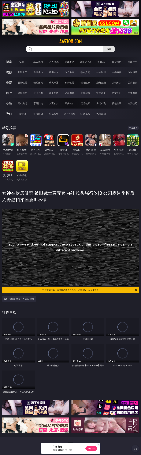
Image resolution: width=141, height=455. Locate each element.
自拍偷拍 (38, 72)
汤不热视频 (69, 113)
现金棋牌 (117, 61)
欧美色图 (54, 93)
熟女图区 (117, 93)
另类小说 (101, 103)
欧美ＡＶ (54, 72)
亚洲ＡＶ (22, 72)
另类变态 (132, 82)
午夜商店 (38, 113)
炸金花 (101, 61)
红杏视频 (85, 113)
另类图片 (132, 93)
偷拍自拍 (38, 82)
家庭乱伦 (38, 103)
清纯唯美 (101, 93)
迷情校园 (85, 103)
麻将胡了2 (85, 61)
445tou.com (70, 41)
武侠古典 (69, 103)
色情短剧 (101, 113)
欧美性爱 (69, 82)
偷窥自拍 (22, 93)
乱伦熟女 (117, 82)
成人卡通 (54, 82)
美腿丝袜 (85, 93)
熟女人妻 (85, 72)
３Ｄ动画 (69, 72)
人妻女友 (54, 103)
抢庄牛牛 (132, 61)
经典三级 (101, 82)
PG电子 (22, 61)
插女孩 (22, 113)
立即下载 (91, 448)
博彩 (9, 62)
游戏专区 (69, 61)
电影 (9, 83)
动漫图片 (69, 93)
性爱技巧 (132, 103)
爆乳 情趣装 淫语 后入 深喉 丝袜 (19, 299)
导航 (9, 114)
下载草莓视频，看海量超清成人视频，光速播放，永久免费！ (89, 290)
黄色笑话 (117, 103)
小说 (9, 103)
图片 (9, 93)
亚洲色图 (38, 93)
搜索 (109, 49)
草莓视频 (54, 113)
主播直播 (117, 72)
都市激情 (22, 103)
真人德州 (38, 61)
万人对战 (54, 61)
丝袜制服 (101, 72)
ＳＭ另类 (132, 72)
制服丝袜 (85, 82)
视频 (9, 72)
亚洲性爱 (22, 82)
